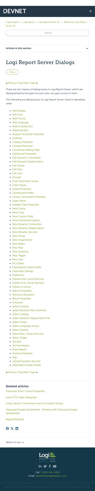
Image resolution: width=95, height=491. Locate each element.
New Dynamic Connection (27, 224)
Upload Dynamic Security (26, 361)
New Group (18, 235)
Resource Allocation (23, 294)
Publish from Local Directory (28, 279)
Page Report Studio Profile (26, 267)
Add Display (18, 110)
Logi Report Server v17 (49, 22)
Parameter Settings (22, 271)
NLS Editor (18, 263)
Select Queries (20, 329)
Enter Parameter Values (25, 181)
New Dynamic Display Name (28, 228)
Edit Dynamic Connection (26, 157)
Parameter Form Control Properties (25, 391)
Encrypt (16, 177)
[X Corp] (12, 428)
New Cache (18, 208)
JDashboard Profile (23, 192)
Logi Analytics (12, 22)
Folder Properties (21, 189)
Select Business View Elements (29, 310)
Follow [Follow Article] (12, 72)
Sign (14, 357)
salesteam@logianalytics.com (51, 475)
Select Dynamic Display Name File (31, 318)
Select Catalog (20, 306)
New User (17, 259)
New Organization (22, 239)
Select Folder (19, 322)
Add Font (17, 114)
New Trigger (19, 255)
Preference (18, 275)
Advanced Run (20, 130)
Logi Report (28, 22)
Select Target (19, 337)
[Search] (47, 33)
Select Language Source (25, 326)
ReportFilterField (15, 419)
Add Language (20, 122)
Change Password (22, 145)
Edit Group (18, 165)
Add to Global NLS (22, 126)
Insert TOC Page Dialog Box (21, 397)
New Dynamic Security (24, 232)
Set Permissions (21, 345)
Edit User (17, 173)
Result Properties (21, 298)
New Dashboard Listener (26, 220)
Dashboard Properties (24, 153)
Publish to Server (21, 286)
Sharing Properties (22, 353)
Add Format (18, 118)
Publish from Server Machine (28, 282)
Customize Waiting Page (26, 149)
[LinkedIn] (16, 428)
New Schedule (20, 251)
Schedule (17, 302)
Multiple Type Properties (25, 204)
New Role (17, 247)
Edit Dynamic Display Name (27, 161)
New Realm (18, 243)
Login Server (19, 200)
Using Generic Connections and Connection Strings (34, 403)
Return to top (15, 442)
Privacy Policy (75, 487)
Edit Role (17, 169)
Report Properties (22, 290)
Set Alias (17, 341)
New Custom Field (22, 216)
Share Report (19, 349)
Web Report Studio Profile (26, 365)
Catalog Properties (22, 142)
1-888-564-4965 (50, 472)
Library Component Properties (29, 196)
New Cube (18, 212)
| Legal (65, 487)
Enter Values (19, 185)
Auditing (17, 138)
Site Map (86, 487)
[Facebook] (7, 428)
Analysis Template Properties (28, 134)
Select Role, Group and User (28, 333)
